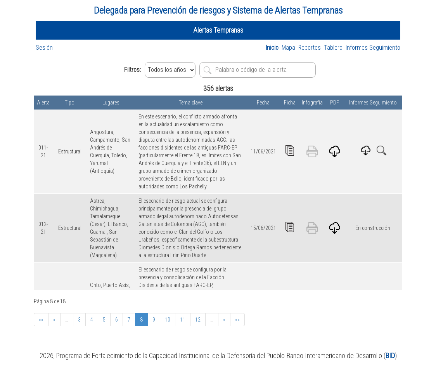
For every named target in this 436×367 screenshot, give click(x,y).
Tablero (333, 47)
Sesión (44, 47)
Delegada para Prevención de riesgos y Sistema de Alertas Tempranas (218, 10)
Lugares (110, 102)
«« (41, 320)
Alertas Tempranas (218, 30)
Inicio (272, 47)
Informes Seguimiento (373, 47)
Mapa (288, 47)
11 (182, 320)
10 (167, 320)
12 (198, 320)
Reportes (309, 47)
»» (237, 320)
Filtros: (132, 69)
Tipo (69, 102)
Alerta (43, 102)
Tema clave (190, 102)
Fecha (263, 102)
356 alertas (218, 88)
